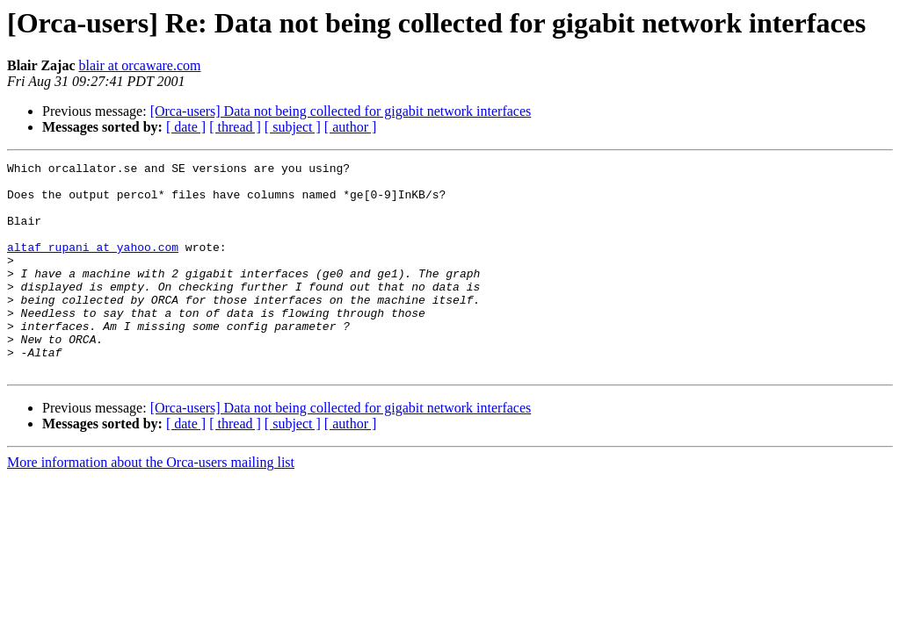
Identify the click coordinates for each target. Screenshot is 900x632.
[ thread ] (235, 126)
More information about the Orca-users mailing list (150, 504)
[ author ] (350, 126)
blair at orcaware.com (139, 65)
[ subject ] (293, 126)
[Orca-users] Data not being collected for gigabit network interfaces (341, 111)
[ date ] (186, 126)
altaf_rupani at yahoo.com (92, 265)
